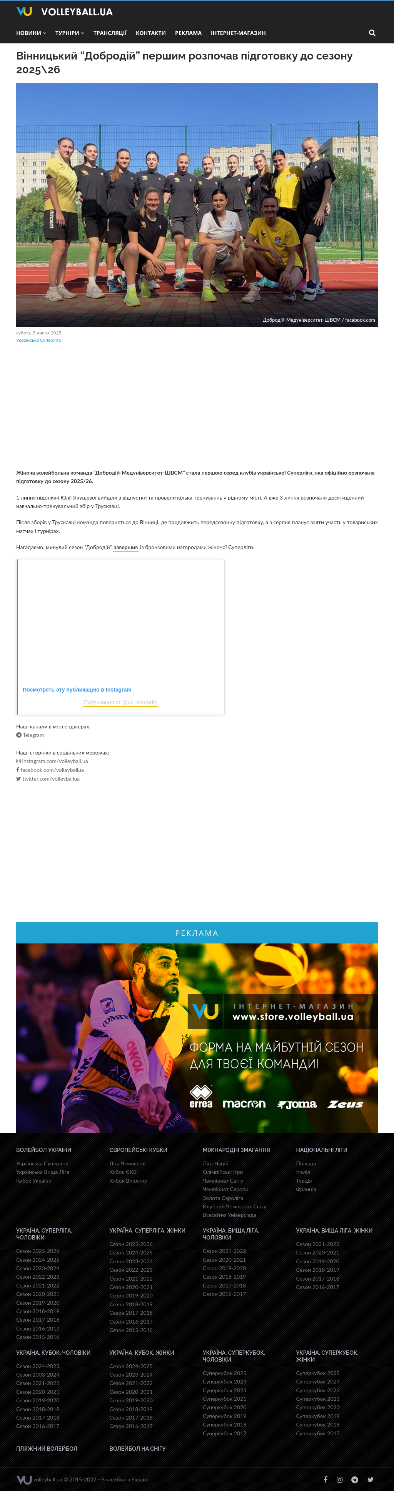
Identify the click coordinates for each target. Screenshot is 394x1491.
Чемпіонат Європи (226, 1189)
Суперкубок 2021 (224, 1398)
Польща (306, 1163)
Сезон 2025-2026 (37, 1251)
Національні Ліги (321, 1150)
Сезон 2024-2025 (37, 1259)
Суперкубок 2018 (224, 1424)
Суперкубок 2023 (224, 1390)
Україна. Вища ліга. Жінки (334, 1231)
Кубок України (34, 1180)
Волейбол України (44, 1150)
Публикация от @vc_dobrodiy (120, 702)
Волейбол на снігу (138, 1449)
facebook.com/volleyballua (50, 770)
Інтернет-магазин (238, 32)
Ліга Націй (216, 1163)
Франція (306, 1189)
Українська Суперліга (38, 340)
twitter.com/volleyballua (48, 778)
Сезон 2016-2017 (37, 1328)
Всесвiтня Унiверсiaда (229, 1214)
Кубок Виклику (128, 1180)
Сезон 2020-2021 (37, 1294)
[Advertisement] (197, 407)
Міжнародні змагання (236, 1150)
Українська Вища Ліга (42, 1171)
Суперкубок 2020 (224, 1407)
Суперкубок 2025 (224, 1373)
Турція (304, 1180)
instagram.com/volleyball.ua (52, 761)
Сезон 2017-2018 (37, 1319)
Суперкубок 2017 (224, 1433)
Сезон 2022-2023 (37, 1276)
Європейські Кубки (139, 1150)
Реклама (188, 32)
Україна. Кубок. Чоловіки (53, 1353)
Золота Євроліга (223, 1198)
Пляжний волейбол (46, 1449)
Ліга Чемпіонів (127, 1163)
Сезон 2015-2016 (37, 1337)
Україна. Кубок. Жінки (142, 1353)
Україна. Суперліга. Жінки (148, 1231)
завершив (126, 547)
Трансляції (110, 32)
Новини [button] (31, 32)
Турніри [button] (69, 32)
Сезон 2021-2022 (37, 1285)
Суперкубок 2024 (224, 1381)
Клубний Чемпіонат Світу (234, 1206)
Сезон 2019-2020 (37, 1302)
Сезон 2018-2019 (37, 1311)
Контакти (151, 32)
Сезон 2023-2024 (37, 1268)
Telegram (30, 735)
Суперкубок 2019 (224, 1416)
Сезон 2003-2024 (37, 1374)
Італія (303, 1171)
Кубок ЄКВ (123, 1171)
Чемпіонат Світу (223, 1180)
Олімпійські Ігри (223, 1171)
